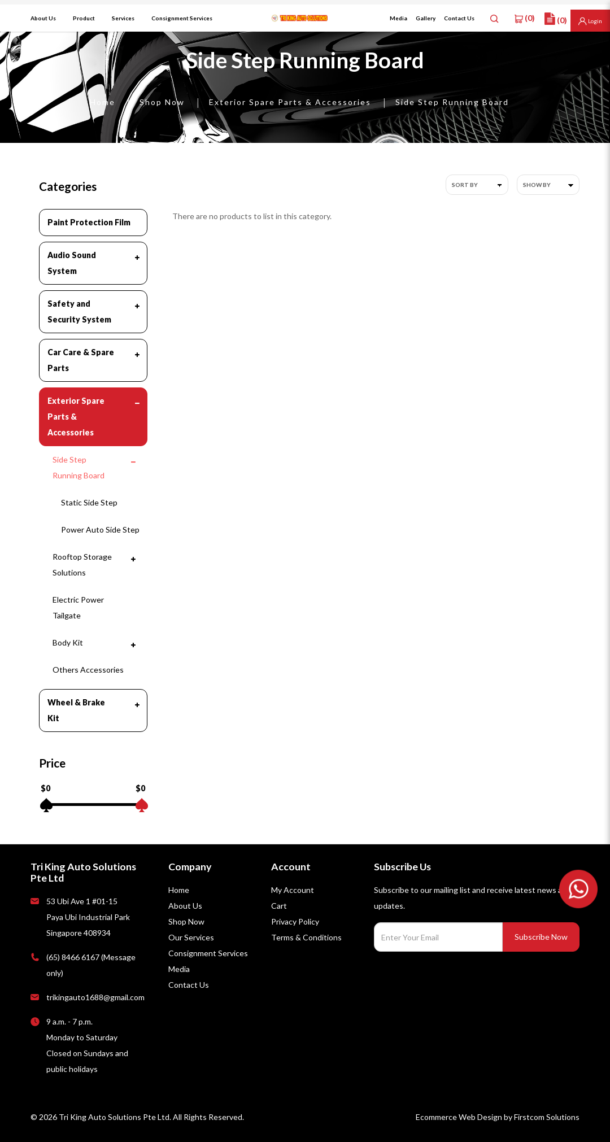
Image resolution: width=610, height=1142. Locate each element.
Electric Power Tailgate (78, 607)
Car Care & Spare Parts (80, 360)
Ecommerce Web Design (459, 1117)
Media (179, 969)
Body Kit (68, 642)
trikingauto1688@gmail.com (95, 997)
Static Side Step (89, 502)
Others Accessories (88, 669)
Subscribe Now (541, 937)
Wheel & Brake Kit (76, 710)
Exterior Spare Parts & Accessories (290, 102)
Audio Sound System (71, 263)
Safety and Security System (79, 311)
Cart (279, 905)
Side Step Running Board (452, 102)
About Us (185, 905)
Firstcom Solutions (547, 1117)
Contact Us (188, 985)
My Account (292, 890)
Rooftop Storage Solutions (82, 564)
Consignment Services (208, 953)
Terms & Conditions (306, 937)
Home (102, 102)
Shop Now (162, 102)
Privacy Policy (295, 921)
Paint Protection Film (88, 222)
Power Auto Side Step (100, 529)
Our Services (191, 937)
